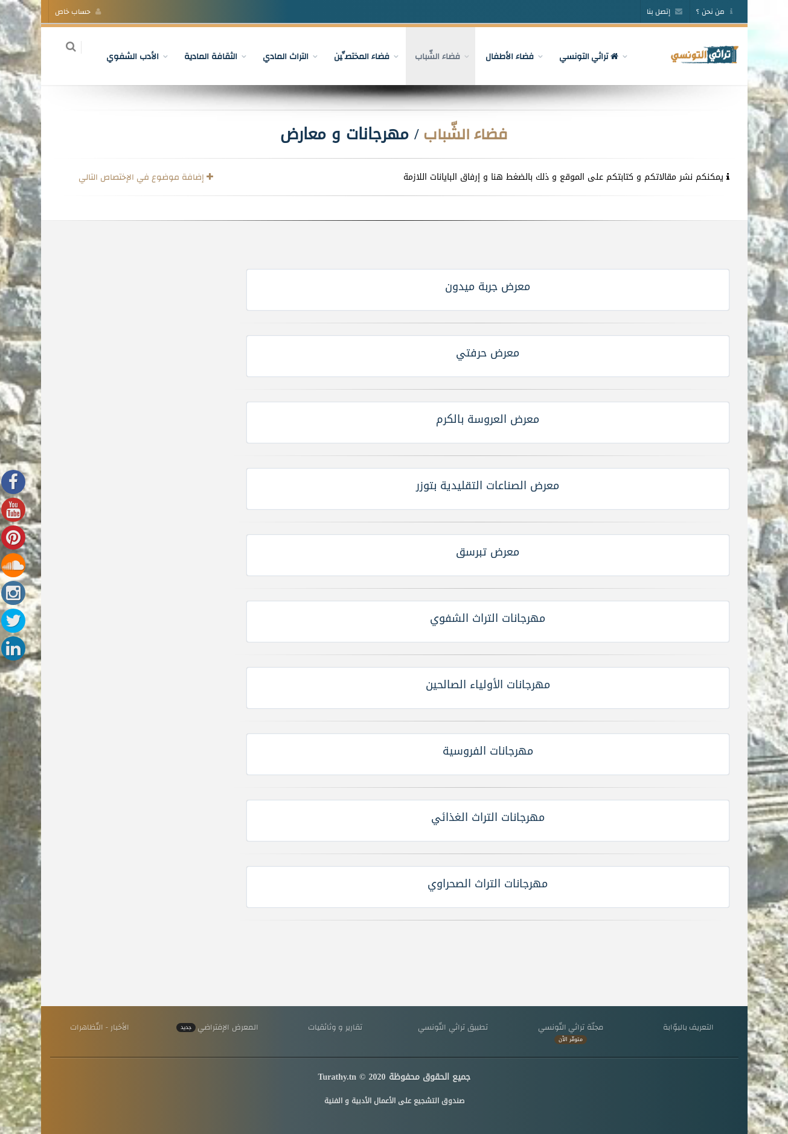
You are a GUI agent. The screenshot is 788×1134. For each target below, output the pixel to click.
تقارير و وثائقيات (335, 1026)
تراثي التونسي (582, 56)
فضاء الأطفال (502, 56)
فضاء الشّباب (430, 56)
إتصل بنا (665, 11)
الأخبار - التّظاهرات (99, 1026)
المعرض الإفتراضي (217, 1026)
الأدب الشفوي (126, 56)
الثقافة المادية (203, 56)
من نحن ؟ (714, 11)
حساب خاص (78, 11)
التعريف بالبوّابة (688, 1026)
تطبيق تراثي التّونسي (452, 1026)
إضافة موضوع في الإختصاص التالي (145, 177)
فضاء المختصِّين (354, 56)
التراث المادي (278, 56)
